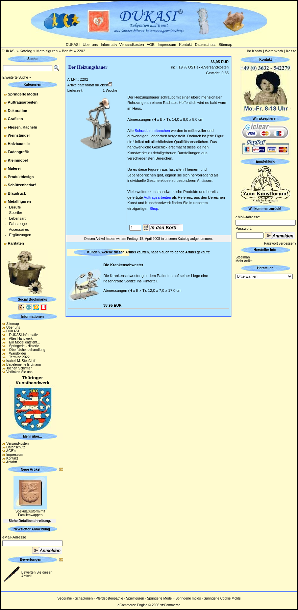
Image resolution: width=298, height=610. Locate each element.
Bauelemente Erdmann (23, 364)
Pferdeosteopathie (109, 598)
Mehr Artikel (244, 261)
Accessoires (19, 229)
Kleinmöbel (18, 160)
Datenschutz (205, 45)
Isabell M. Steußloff (20, 361)
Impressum (167, 45)
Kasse (291, 51)
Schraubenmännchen (152, 131)
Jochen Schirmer (19, 368)
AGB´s (11, 451)
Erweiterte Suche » (16, 77)
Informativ (109, 45)
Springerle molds (188, 598)
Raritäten (16, 243)
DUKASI (73, 45)
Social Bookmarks (32, 299)
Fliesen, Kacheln (22, 127)
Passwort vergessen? (280, 243)
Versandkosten (131, 45)
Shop (153, 208)
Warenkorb (274, 51)
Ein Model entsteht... (23, 342)
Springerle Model (23, 94)
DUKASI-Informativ (22, 335)
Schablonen (84, 598)
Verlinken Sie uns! (19, 372)
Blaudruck (17, 193)
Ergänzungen (20, 235)
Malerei (14, 168)
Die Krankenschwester (123, 265)
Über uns (90, 45)
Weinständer (19, 135)
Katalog (26, 51)
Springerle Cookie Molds (222, 598)
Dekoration (17, 111)
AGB (150, 45)
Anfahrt (11, 462)
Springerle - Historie (22, 346)
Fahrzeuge (18, 224)
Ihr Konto (254, 51)
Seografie (64, 598)
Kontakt (185, 45)
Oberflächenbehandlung (25, 350)
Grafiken (15, 119)
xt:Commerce (170, 605)
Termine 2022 (18, 357)
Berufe (67, 51)
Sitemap (225, 45)
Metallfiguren (47, 51)
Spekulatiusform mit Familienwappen (30, 513)
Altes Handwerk (19, 338)
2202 (81, 51)
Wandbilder (16, 353)
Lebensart (17, 218)
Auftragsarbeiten (23, 102)
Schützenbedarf (22, 185)
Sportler (15, 213)
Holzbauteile (19, 144)
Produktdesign (21, 177)
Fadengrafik (18, 152)
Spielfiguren (135, 598)
